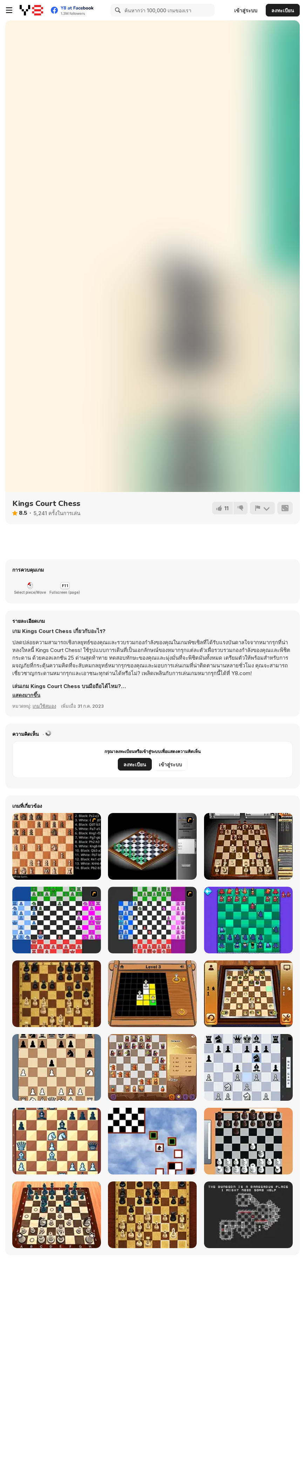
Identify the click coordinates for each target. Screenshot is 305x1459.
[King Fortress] (56, 1067)
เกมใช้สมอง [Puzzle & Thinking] (44, 706)
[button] (26, 695)
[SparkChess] (248, 846)
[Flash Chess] (152, 846)
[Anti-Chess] (248, 920)
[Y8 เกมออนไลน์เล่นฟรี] (31, 10)
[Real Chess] (248, 1141)
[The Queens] (152, 993)
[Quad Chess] (152, 920)
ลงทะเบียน (282, 10)
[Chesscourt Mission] (248, 1214)
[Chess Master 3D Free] (56, 1214)
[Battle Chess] (56, 846)
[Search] (116, 10)
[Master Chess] (56, 993)
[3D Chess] (248, 993)
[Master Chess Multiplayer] (152, 1214)
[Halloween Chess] (152, 1067)
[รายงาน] (262, 508)
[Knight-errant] (152, 1141)
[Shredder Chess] (248, 1067)
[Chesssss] (56, 920)
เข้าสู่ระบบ (245, 10)
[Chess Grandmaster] (56, 1141)
